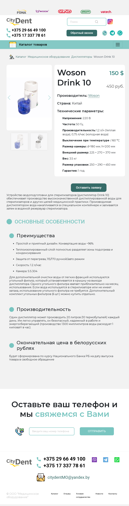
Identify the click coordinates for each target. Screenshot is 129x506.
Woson (94, 96)
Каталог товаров (28, 44)
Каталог (21, 56)
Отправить (97, 431)
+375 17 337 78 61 (26, 36)
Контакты (113, 494)
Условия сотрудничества (83, 495)
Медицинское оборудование (49, 56)
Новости (99, 494)
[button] (10, 97)
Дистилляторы (81, 56)
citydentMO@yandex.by (69, 477)
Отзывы (67, 494)
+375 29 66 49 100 (26, 30)
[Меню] (117, 44)
